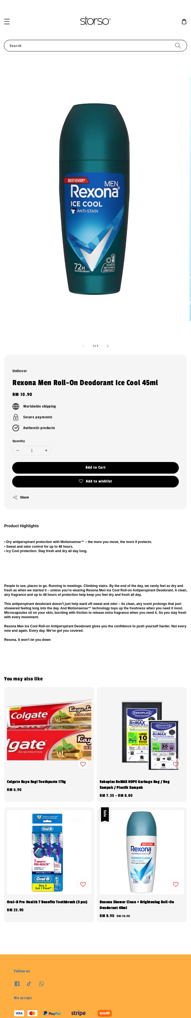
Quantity (18, 441)
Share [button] (20, 497)
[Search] (178, 45)
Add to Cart (96, 467)
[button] (7, 21)
